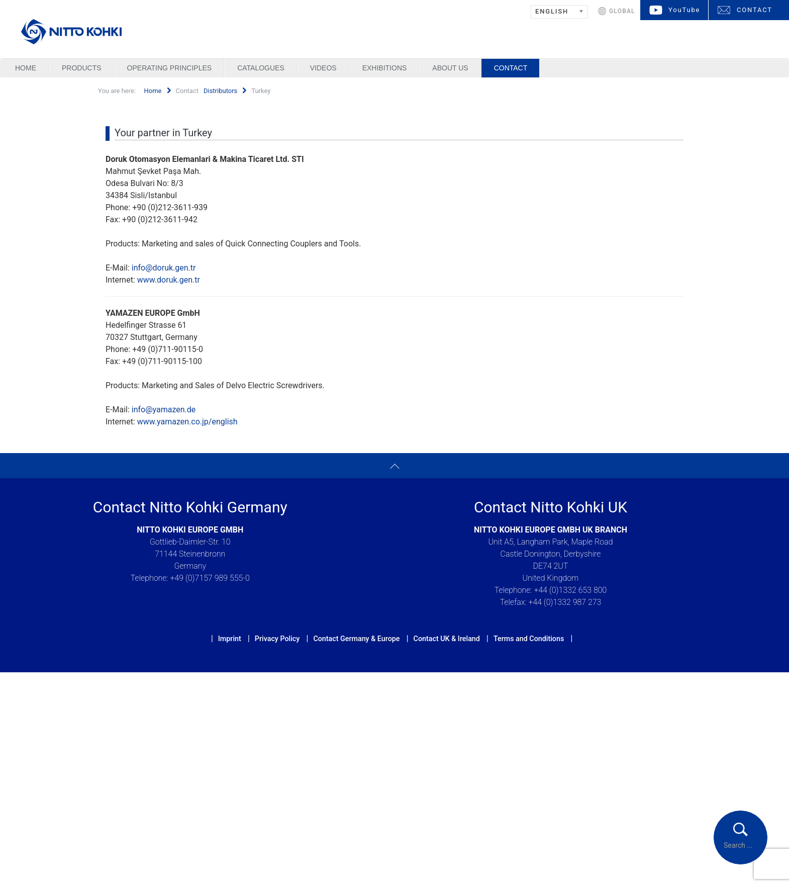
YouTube (684, 10)
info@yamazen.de (164, 409)
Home (25, 68)
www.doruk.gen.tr (168, 280)
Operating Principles (169, 68)
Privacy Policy (277, 639)
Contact (511, 68)
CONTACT (754, 10)
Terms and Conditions (529, 639)
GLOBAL (622, 11)
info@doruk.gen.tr (164, 268)
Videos (323, 68)
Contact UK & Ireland (447, 639)
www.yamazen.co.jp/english (187, 421)
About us (450, 68)
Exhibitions (384, 68)
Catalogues (260, 68)
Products (82, 68)
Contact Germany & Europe (356, 639)
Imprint (229, 639)
